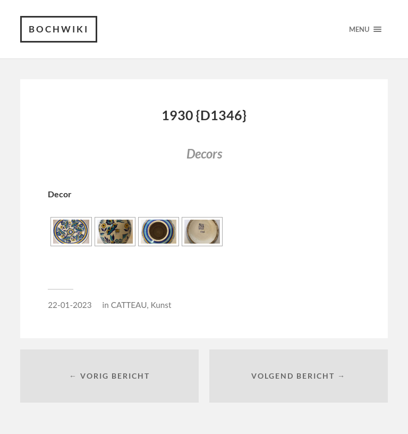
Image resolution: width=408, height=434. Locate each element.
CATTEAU (129, 305)
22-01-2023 (69, 305)
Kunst (161, 305)
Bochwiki (59, 29)
